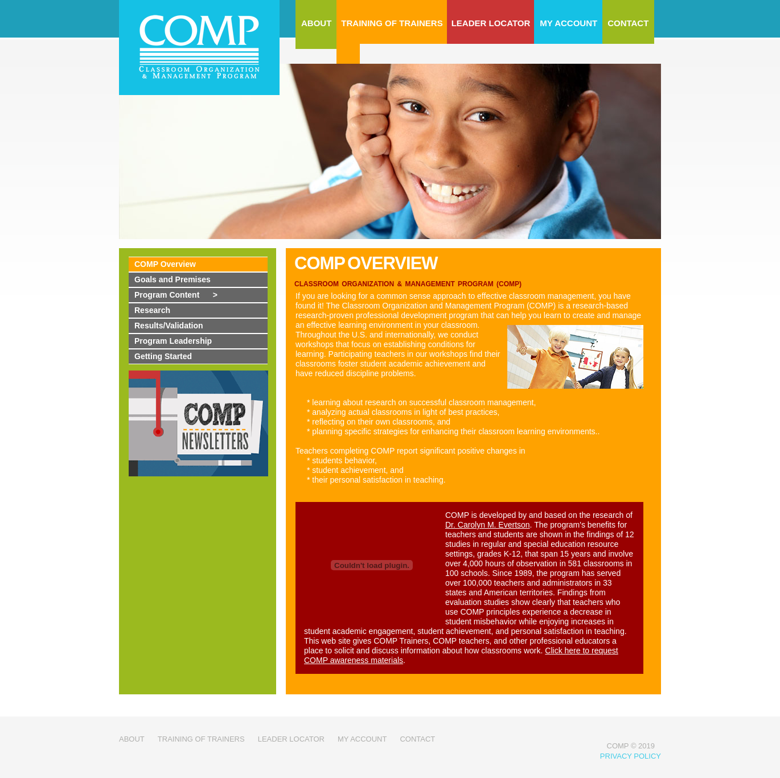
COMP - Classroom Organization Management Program (199, 48)
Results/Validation (168, 325)
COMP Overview (165, 264)
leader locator (291, 739)
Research (152, 310)
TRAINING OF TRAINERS (391, 23)
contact (417, 739)
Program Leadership (173, 340)
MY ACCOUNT (568, 23)
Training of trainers (201, 739)
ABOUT (316, 23)
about (132, 739)
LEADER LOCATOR (491, 23)
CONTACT (627, 23)
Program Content (175, 294)
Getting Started (163, 356)
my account (362, 739)
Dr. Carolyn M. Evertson (487, 524)
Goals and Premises (172, 279)
